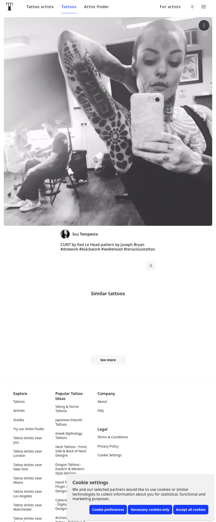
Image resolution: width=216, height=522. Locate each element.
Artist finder (96, 6)
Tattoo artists (40, 6)
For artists (170, 6)
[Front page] (9, 6)
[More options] (204, 25)
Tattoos (69, 6)
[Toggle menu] (203, 6)
